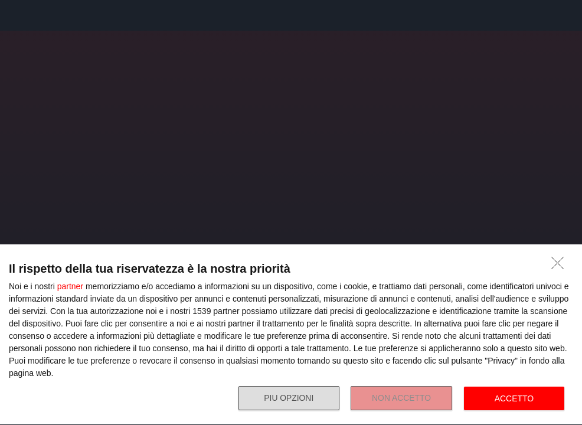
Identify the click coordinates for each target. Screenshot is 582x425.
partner (70, 286)
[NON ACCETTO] (560, 266)
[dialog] (291, 335)
